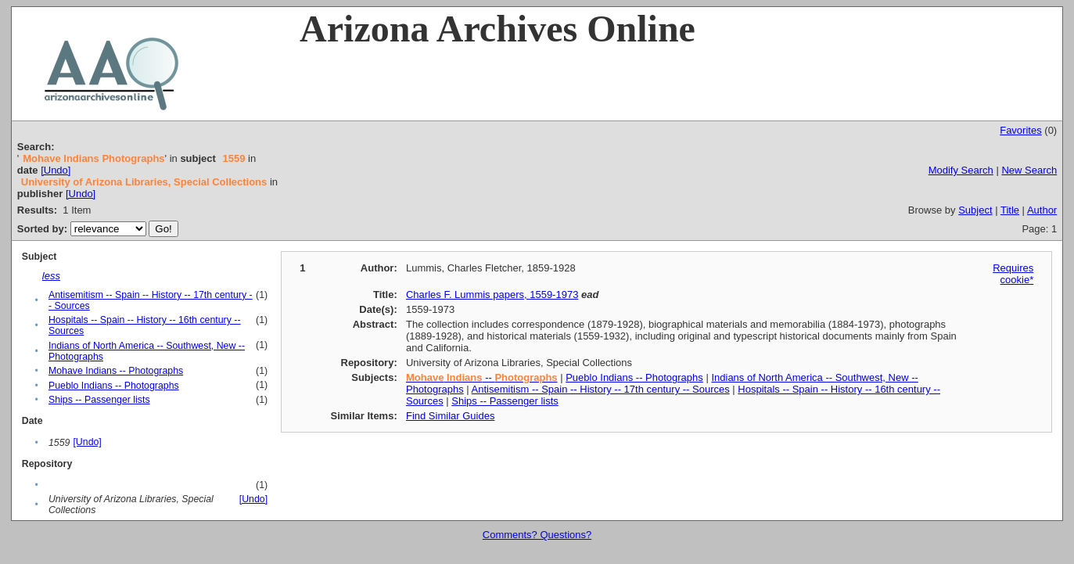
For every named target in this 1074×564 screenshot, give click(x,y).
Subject (975, 210)
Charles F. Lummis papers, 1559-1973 (492, 294)
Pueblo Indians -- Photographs (113, 385)
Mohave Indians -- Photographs (115, 370)
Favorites (1020, 130)
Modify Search (961, 170)
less (51, 276)
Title (1009, 210)
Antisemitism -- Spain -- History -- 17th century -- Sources (601, 389)
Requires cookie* (1013, 274)
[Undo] (55, 170)
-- (482, 377)
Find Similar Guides (450, 416)
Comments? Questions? (537, 535)
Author (1042, 210)
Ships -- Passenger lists (99, 399)
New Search (1029, 170)
